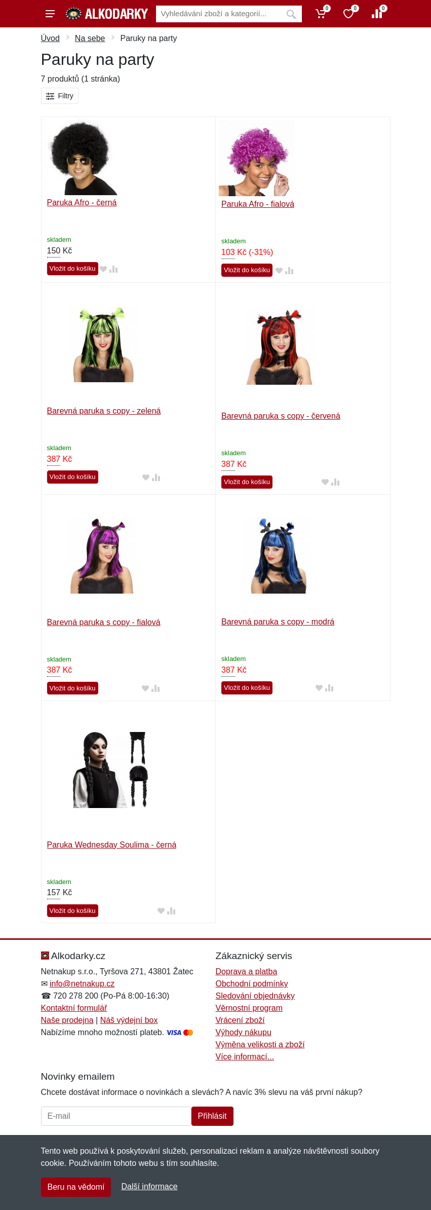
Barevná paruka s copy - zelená (104, 411)
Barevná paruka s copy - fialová (104, 622)
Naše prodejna (67, 1020)
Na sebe (90, 38)
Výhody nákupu (243, 1032)
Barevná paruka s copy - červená (280, 416)
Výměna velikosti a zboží (260, 1044)
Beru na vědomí (76, 1187)
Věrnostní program (249, 1008)
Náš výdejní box (129, 1020)
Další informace (149, 1186)
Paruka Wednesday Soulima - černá (112, 844)
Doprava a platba (247, 971)
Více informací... (245, 1056)
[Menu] (50, 14)
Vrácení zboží (240, 1020)
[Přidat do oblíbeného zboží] (103, 269)
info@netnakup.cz (82, 983)
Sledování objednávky (255, 996)
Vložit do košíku (73, 268)
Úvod (50, 38)
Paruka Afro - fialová (257, 204)
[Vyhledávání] (218, 14)
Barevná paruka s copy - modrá (277, 621)
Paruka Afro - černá (82, 202)
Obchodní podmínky (252, 983)
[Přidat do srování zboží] (113, 269)
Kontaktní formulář (74, 1008)
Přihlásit (212, 1116)
